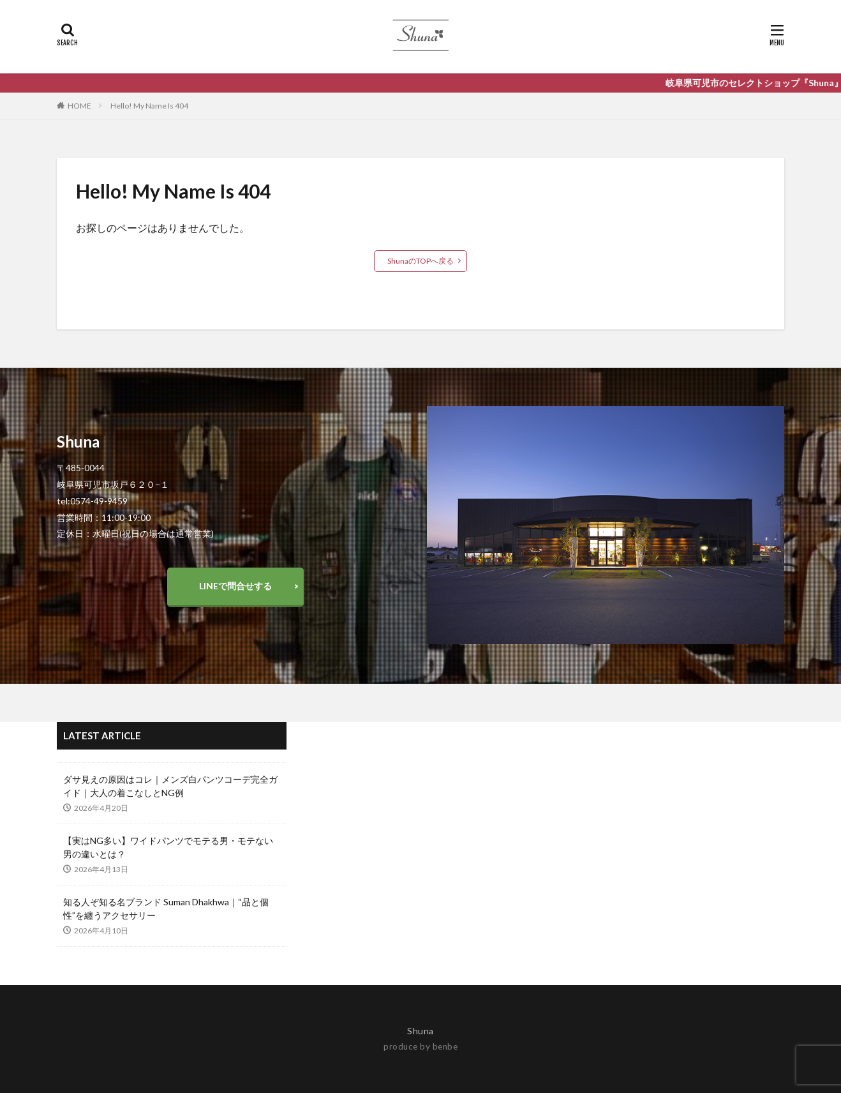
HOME (79, 105)
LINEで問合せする (235, 585)
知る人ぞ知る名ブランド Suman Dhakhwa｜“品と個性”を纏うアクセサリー (166, 908)
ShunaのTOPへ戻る (420, 261)
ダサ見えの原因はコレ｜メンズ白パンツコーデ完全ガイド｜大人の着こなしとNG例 (170, 786)
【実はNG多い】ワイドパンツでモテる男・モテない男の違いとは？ (168, 847)
